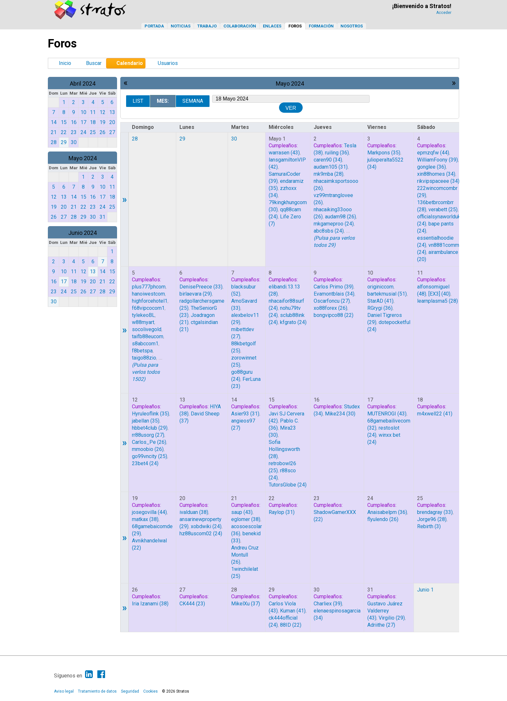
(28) (328, 174)
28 (135, 139)
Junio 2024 (82, 232)
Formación (321, 26)
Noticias (180, 26)
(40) (439, 294)
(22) (333, 315)
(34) (328, 160)
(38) (145, 519)
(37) (245, 604)
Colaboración (239, 26)
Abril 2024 (82, 83)
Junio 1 (425, 590)
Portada (154, 26)
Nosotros (351, 26)
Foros (295, 26)
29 (182, 139)
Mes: (163, 101)
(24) (334, 224)
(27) (332, 301)
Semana (192, 101)
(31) (331, 167)
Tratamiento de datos (97, 691)
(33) (200, 287)
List (138, 101)
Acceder (443, 12)
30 (234, 139)
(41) (380, 301)
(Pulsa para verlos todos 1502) (146, 372)
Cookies (150, 691)
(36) (337, 153)
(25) (443, 209)
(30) (340, 414)
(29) (195, 294)
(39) (437, 160)
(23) (192, 604)
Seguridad (130, 691)
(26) (340, 217)
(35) (383, 153)
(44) (433, 153)
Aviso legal (64, 691)
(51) (387, 294)
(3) (429, 526)
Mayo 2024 (83, 158)
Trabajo (207, 26)
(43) (284, 153)
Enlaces (272, 26)
